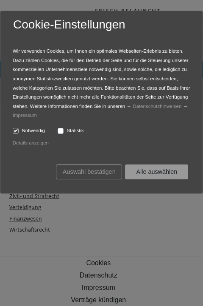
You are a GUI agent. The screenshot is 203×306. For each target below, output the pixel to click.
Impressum (25, 115)
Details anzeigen (31, 142)
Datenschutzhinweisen (157, 106)
